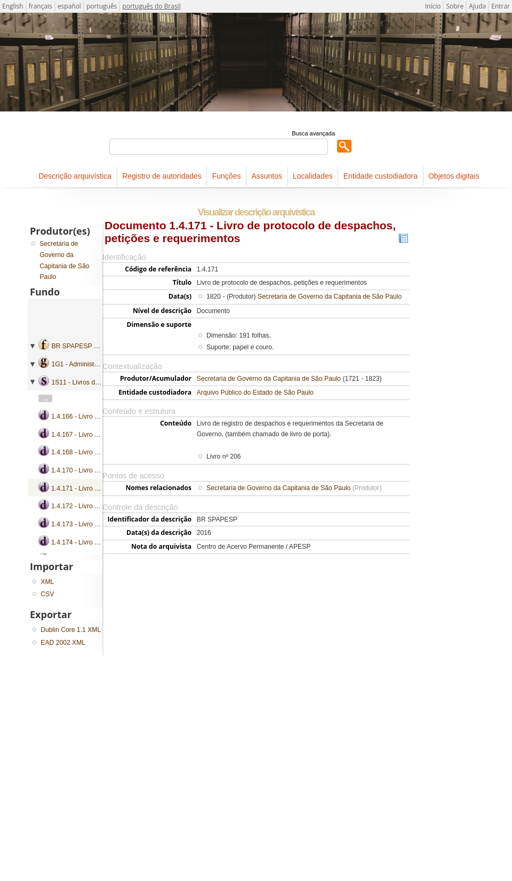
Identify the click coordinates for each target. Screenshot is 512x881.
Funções (226, 176)
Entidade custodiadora (380, 176)
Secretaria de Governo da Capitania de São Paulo (330, 296)
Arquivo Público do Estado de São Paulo (255, 392)
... (45, 398)
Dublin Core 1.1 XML (71, 630)
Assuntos (266, 176)
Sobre (454, 6)
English (12, 6)
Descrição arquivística (74, 176)
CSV (47, 594)
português (101, 6)
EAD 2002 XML (63, 642)
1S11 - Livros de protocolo (89, 382)
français (40, 6)
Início (433, 6)
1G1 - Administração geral (88, 364)
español (69, 6)
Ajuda (477, 6)
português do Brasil (151, 6)
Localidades (313, 176)
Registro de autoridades (162, 176)
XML (47, 582)
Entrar (500, 6)
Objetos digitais (453, 176)
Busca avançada (313, 133)
